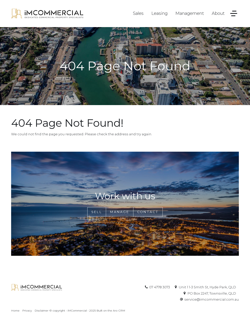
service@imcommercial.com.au (211, 299)
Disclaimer (41, 310)
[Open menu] (234, 13)
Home (15, 310)
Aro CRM (119, 310)
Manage (119, 212)
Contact (148, 212)
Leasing (159, 13)
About (218, 13)
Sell (96, 212)
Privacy (27, 310)
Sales (138, 13)
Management (189, 13)
